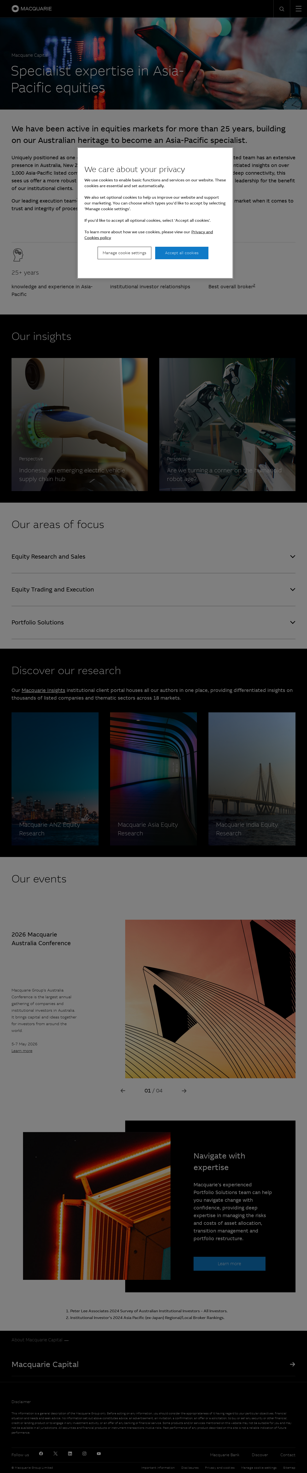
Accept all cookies (182, 252)
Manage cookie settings (124, 252)
